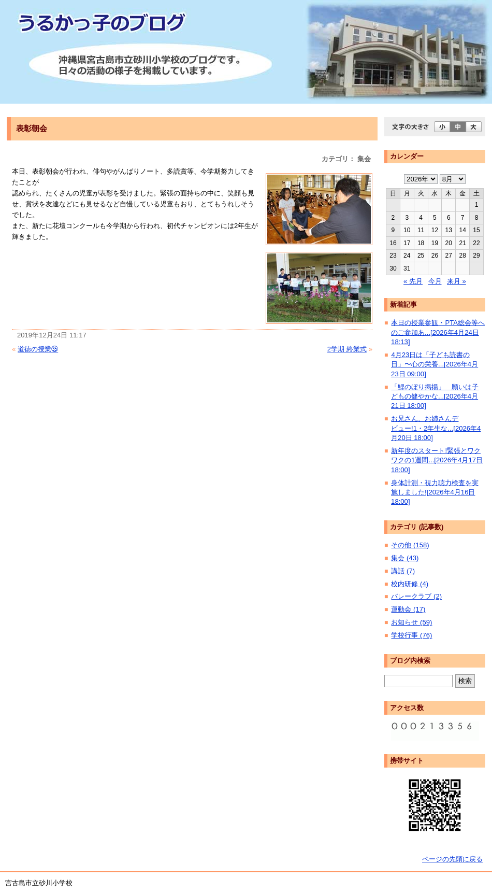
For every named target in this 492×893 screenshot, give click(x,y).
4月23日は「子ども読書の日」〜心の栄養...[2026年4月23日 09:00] (434, 364)
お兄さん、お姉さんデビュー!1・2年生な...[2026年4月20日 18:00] (436, 428)
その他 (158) (410, 545)
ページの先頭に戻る (452, 859)
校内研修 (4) (409, 584)
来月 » (456, 281)
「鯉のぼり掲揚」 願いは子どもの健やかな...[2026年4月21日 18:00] (435, 396)
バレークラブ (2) (416, 596)
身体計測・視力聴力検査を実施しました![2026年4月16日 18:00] (435, 492)
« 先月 (413, 281)
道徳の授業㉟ (38, 349)
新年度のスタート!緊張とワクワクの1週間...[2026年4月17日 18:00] (437, 460)
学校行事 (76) (411, 635)
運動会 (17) (408, 609)
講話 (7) (403, 571)
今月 (435, 281)
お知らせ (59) (411, 622)
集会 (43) (404, 558)
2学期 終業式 (347, 349)
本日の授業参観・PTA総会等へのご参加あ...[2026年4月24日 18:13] (438, 332)
